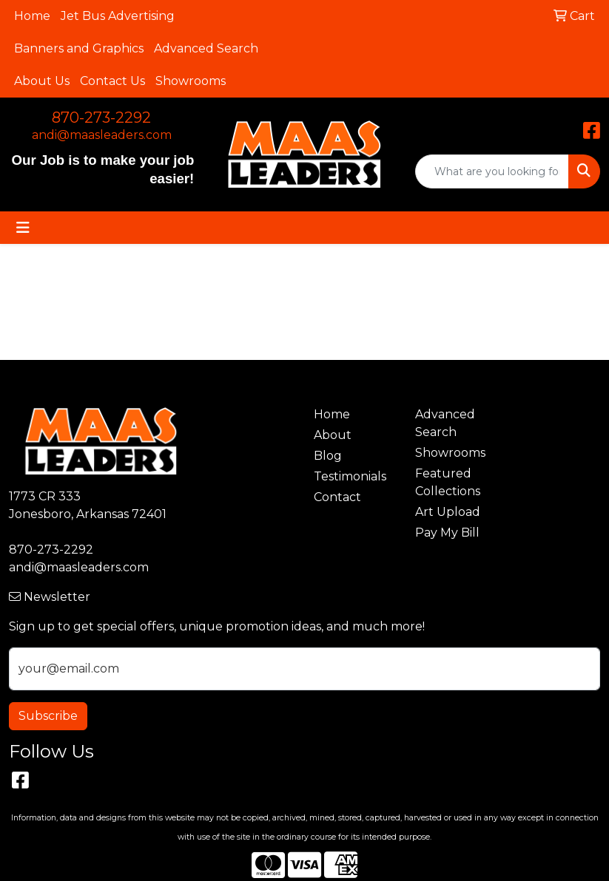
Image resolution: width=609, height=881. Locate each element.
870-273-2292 (101, 117)
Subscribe (48, 716)
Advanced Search (206, 48)
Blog (328, 456)
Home (32, 16)
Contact (337, 497)
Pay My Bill (447, 532)
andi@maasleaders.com (102, 135)
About (332, 435)
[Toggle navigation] (22, 227)
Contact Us (112, 81)
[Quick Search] (492, 171)
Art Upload (447, 512)
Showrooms (190, 81)
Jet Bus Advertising (118, 16)
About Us (42, 81)
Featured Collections (447, 482)
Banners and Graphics (79, 48)
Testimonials (350, 476)
